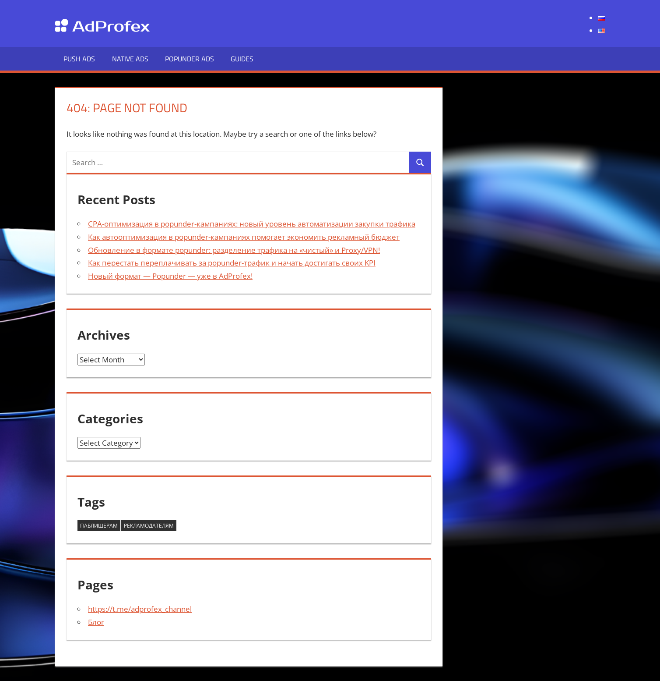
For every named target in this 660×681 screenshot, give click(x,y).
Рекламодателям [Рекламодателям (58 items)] (149, 525)
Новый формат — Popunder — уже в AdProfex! (170, 276)
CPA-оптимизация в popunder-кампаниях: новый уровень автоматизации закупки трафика (251, 224)
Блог (96, 622)
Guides (242, 58)
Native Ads (130, 58)
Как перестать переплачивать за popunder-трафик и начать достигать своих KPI (232, 263)
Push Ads (79, 58)
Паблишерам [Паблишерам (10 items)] (99, 525)
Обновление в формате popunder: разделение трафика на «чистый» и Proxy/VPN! (234, 250)
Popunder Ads (189, 58)
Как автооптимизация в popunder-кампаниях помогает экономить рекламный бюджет (244, 237)
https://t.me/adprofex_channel (140, 609)
